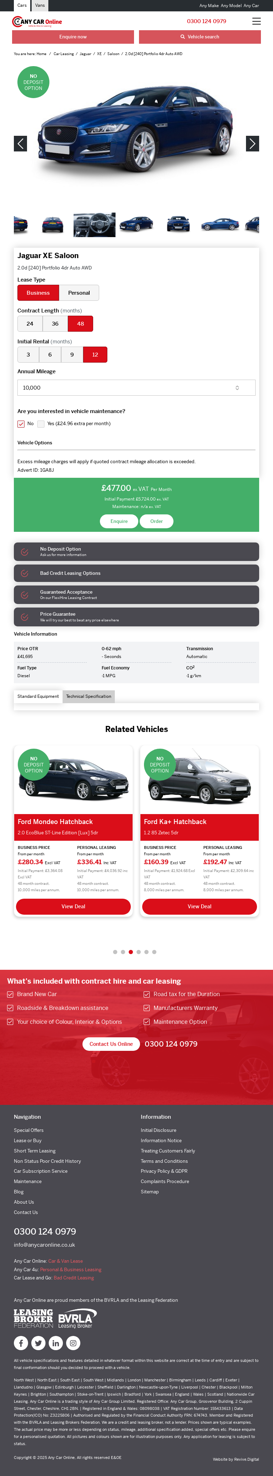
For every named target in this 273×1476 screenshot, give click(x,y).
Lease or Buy (28, 1141)
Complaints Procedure (165, 1181)
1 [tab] (115, 952)
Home (42, 54)
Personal (79, 292)
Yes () (79, 424)
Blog (18, 1192)
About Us (24, 1202)
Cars (22, 5)
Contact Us (26, 1212)
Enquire (119, 521)
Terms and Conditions (164, 1161)
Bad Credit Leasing (74, 1278)
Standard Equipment (38, 696)
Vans (40, 5)
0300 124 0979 (206, 21)
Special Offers (29, 1130)
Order (156, 521)
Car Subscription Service (41, 1171)
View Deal (73, 906)
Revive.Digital (246, 1459)
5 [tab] (146, 952)
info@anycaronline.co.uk (44, 1244)
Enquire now (73, 37)
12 (95, 354)
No (30, 424)
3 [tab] (131, 952)
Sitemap (150, 1192)
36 (55, 323)
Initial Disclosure (158, 1130)
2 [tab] (123, 952)
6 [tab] (154, 952)
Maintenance (28, 1181)
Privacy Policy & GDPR (164, 1171)
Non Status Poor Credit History (47, 1161)
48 (80, 323)
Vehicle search (200, 37)
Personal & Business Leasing (70, 1270)
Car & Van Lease (65, 1261)
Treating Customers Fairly (168, 1151)
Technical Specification (88, 696)
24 (30, 323)
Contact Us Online (111, 1044)
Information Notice (161, 1141)
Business (38, 292)
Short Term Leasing (34, 1151)
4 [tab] (138, 952)
